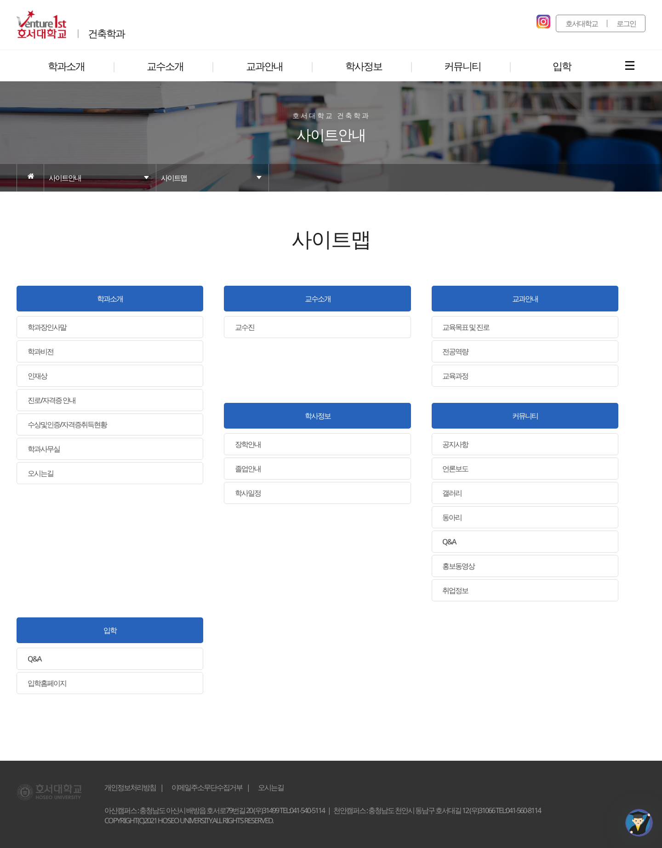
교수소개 (318, 299)
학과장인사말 (47, 327)
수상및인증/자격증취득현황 (67, 424)
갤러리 (452, 493)
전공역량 (455, 351)
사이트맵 (174, 178)
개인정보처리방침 (130, 787)
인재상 (37, 376)
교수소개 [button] (165, 66)
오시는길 (40, 473)
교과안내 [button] (264, 66)
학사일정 (248, 493)
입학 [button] (562, 66)
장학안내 (248, 444)
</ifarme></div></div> (639, 823)
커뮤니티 (525, 416)
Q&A (449, 542)
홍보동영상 (458, 566)
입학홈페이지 (47, 683)
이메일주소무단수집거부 (206, 787)
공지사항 (455, 444)
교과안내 (525, 299)
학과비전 (40, 351)
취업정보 (455, 590)
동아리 (452, 517)
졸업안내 (248, 469)
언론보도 (455, 469)
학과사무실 (44, 449)
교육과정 (455, 376)
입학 (109, 630)
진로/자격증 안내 (51, 400)
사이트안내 (65, 178)
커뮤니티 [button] (462, 66)
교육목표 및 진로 (465, 327)
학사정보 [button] (363, 66)
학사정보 (318, 416)
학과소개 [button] (66, 66)
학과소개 (110, 299)
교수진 (244, 327)
